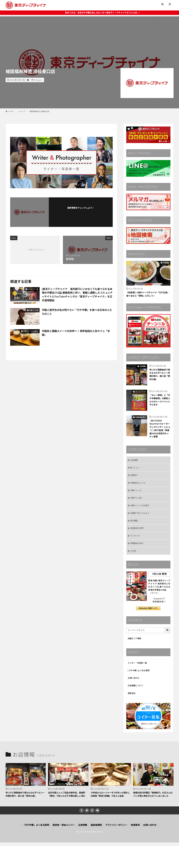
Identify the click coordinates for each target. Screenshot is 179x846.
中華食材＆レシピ (138, 484)
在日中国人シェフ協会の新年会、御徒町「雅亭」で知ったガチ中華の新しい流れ (68, 797)
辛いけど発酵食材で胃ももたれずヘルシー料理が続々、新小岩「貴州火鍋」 (159, 375)
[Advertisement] (89, 37)
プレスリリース (33, 289)
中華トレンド (136, 492)
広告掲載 (82, 828)
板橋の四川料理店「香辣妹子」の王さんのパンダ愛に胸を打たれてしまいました (153, 797)
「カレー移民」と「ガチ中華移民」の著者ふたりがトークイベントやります (159, 400)
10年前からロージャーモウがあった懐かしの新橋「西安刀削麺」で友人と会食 (111, 797)
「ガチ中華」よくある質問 (33, 828)
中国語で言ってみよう (140, 515)
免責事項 (138, 828)
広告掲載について (136, 688)
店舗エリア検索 (135, 641)
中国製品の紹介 (140, 417)
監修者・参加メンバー (62, 828)
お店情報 (166, 263)
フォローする (81, 212)
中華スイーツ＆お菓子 (30, 331)
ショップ (21, 111)
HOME (11, 111)
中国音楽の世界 (137, 530)
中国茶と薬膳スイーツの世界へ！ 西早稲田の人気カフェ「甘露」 (75, 333)
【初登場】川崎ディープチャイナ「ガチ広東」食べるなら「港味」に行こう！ (147, 294)
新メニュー (135, 469)
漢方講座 (134, 522)
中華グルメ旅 (33, 310)
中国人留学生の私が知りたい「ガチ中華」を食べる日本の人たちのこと (76, 312)
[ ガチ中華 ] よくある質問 (139, 673)
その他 (133, 553)
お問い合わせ (134, 681)
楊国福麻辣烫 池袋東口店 (39, 111)
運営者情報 (97, 828)
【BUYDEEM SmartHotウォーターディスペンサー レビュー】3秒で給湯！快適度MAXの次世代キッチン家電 (159, 429)
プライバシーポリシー (118, 828)
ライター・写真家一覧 (138, 665)
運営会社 (132, 696)
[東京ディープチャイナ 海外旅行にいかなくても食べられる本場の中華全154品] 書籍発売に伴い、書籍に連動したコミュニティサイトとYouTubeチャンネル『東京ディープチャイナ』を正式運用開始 (76, 295)
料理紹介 (134, 476)
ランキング (135, 538)
